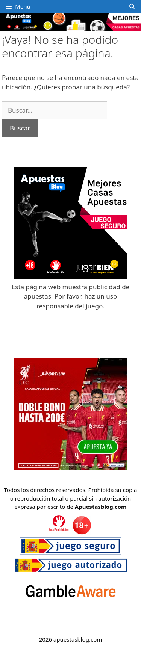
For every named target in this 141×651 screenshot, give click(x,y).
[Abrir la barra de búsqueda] (132, 6)
